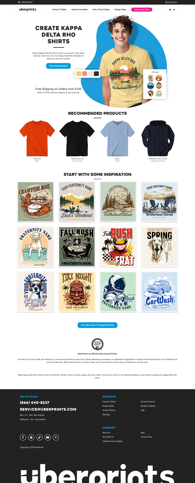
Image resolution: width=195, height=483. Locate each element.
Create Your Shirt (141, 9)
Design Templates (148, 406)
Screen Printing (108, 410)
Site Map (106, 414)
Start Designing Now (58, 66)
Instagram (31, 437)
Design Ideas (120, 9)
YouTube (48, 437)
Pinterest (56, 437)
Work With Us (108, 437)
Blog (143, 433)
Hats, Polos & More (101, 9)
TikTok (39, 437)
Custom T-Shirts (59, 9)
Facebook (23, 437)
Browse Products (148, 402)
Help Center (172, 2)
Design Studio (108, 406)
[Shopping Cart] (174, 10)
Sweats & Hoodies (79, 9)
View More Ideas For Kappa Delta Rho (97, 325)
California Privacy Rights (112, 441)
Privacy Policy (146, 437)
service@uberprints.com (48, 409)
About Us (106, 433)
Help (143, 410)
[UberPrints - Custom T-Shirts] (27, 9)
